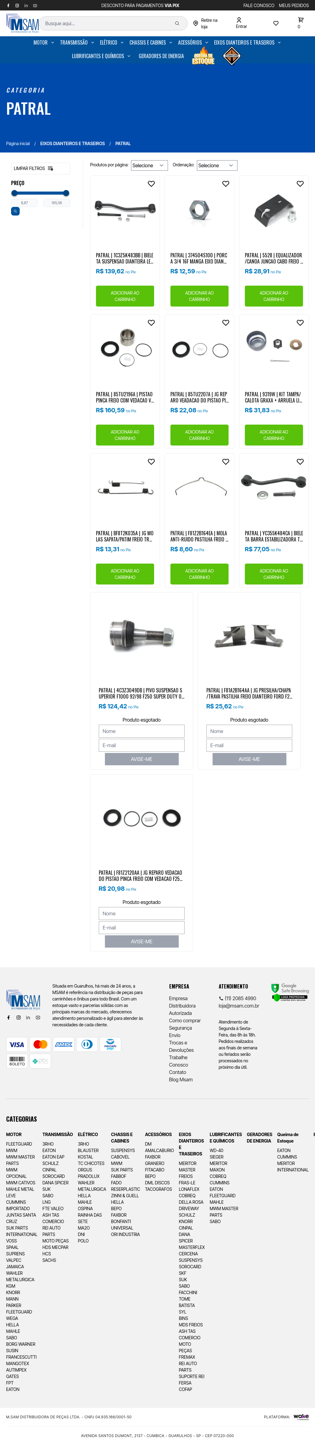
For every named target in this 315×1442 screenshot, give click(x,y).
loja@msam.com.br (239, 1006)
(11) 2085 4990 (237, 998)
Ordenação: (183, 164)
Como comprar (185, 1020)
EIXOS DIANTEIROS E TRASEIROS (244, 42)
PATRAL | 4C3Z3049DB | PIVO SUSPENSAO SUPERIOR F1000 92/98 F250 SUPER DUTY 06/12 (141, 693)
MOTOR (41, 42)
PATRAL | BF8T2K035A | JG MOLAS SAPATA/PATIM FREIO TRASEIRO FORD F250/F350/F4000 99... (125, 536)
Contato (177, 1072)
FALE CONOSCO (259, 5)
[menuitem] (44, 42)
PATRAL (28, 108)
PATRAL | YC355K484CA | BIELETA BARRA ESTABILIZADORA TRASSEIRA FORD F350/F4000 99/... (274, 536)
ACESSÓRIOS (190, 42)
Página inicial (18, 143)
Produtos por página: (109, 164)
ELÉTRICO (108, 42)
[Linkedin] (28, 1017)
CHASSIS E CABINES (148, 42)
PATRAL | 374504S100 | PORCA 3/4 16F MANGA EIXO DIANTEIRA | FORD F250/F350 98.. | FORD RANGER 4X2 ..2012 (199, 258)
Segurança (180, 1028)
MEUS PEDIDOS (294, 5)
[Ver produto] (125, 210)
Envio (175, 1035)
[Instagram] (18, 1017)
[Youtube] (37, 1017)
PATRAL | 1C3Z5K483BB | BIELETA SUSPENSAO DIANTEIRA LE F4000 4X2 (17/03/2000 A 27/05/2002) (125, 258)
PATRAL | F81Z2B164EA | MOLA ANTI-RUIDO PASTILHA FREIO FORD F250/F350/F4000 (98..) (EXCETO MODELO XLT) (198, 536)
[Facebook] (8, 1017)
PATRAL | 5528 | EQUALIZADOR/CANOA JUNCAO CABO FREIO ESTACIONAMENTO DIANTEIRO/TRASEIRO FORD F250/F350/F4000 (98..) (274, 258)
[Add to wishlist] (151, 184)
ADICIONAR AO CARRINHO (125, 296)
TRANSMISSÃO (74, 42)
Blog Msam (181, 1079)
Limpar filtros (34, 168)
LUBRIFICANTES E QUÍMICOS (98, 56)
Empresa (178, 998)
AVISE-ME (142, 759)
